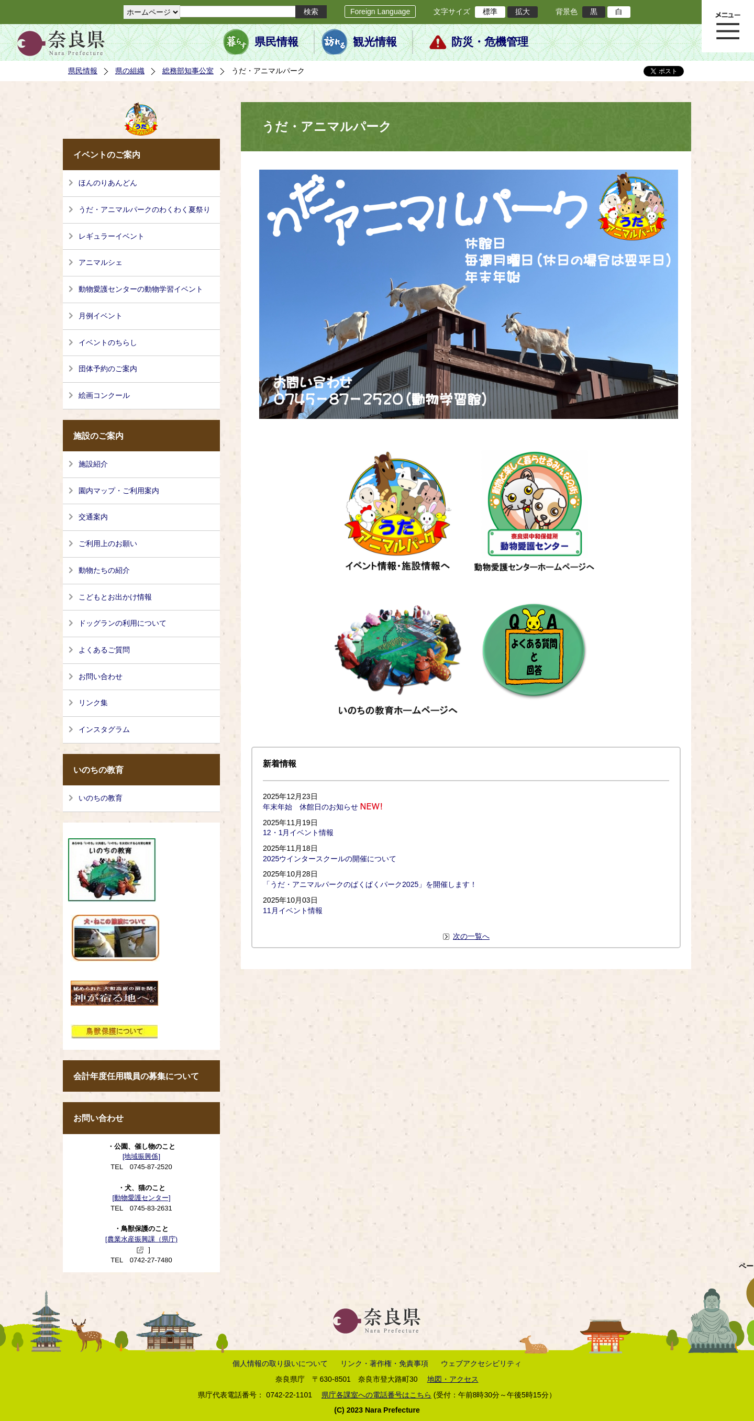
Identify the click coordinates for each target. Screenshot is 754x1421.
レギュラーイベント (112, 236)
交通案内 (93, 517)
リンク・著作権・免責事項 (384, 1363)
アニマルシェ (101, 262)
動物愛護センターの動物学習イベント (141, 289)
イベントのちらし (108, 342)
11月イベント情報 (293, 910)
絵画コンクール (104, 395)
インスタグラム (104, 729)
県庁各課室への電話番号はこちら (376, 1395)
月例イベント (101, 316)
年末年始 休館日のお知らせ (310, 807)
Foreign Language (380, 11)
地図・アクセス (453, 1379)
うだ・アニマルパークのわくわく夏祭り (144, 209)
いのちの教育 (101, 798)
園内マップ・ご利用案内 (119, 490)
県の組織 (130, 70)
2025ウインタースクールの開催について (329, 858)
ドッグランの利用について (123, 623)
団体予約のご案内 (108, 368)
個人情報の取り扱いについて (280, 1363)
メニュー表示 (728, 26)
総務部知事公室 (188, 70)
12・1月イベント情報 (298, 832)
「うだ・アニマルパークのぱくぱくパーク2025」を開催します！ (370, 884)
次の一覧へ (471, 936)
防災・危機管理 (489, 42)
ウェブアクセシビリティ (481, 1363)
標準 (490, 11)
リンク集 (93, 702)
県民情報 (276, 42)
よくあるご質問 (104, 650)
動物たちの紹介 (104, 570)
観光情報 (375, 42)
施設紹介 (93, 464)
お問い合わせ (101, 676)
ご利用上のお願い (108, 543)
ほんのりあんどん (108, 183)
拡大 (522, 11)
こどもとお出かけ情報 (115, 597)
